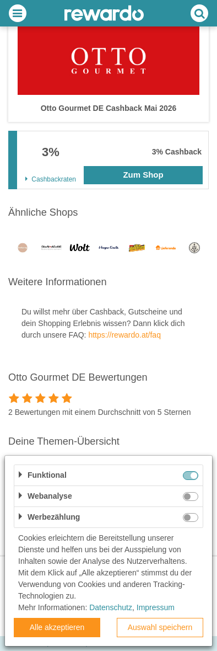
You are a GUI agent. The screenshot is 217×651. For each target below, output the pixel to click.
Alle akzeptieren (57, 627)
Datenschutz (110, 607)
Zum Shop (143, 174)
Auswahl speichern (160, 627)
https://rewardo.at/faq (124, 334)
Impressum (156, 607)
